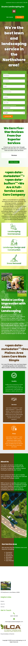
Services (2, 606)
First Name (5, 73)
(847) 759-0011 (23, 2)
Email (4, 84)
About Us (3, 604)
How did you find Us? (8, 110)
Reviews (2, 601)
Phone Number (7, 89)
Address (5, 95)
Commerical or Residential (9, 105)
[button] (14, 11)
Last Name (6, 78)
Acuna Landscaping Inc (12, 6)
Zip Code (5, 100)
